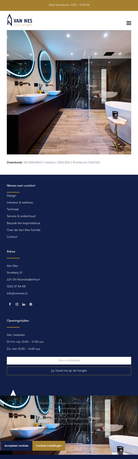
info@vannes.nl (17, 293)
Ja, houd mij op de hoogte (69, 370)
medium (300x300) (57, 162)
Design (11, 196)
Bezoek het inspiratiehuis (23, 223)
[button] (128, 23)
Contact (12, 237)
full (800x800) (33, 162)
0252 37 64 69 (16, 286)
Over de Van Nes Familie (23, 230)
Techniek (13, 209)
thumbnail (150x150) (86, 162)
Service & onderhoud (21, 216)
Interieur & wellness (20, 202)
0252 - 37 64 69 (80, 5)
